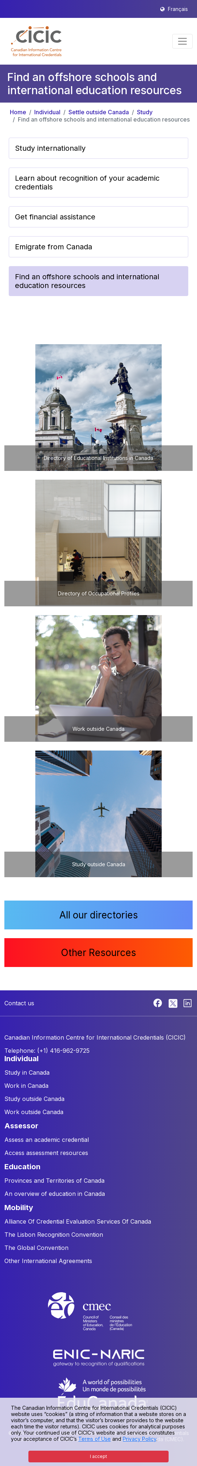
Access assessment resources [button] (46, 1152)
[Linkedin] (187, 1002)
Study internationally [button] (50, 148)
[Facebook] (159, 1002)
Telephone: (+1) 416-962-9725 (47, 1050)
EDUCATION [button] (22, 1166)
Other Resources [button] (98, 952)
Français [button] (178, 9)
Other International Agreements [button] (48, 1260)
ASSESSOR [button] (21, 1125)
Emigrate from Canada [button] (53, 246)
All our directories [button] (98, 915)
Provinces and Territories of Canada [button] (54, 1180)
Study (145, 112)
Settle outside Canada (98, 112)
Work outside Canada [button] (33, 1112)
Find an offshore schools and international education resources (104, 119)
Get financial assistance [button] (55, 216)
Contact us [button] (19, 1003)
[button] (36, 41)
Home (18, 112)
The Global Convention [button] (36, 1247)
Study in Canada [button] (27, 1072)
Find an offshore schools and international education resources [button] (87, 281)
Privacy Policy (139, 1439)
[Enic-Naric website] (98, 1357)
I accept (98, 1456)
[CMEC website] (98, 1318)
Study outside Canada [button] (34, 1098)
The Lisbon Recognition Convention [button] (53, 1234)
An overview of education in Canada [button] (54, 1193)
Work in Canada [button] (26, 1085)
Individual (47, 112)
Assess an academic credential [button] (46, 1139)
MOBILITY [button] (18, 1207)
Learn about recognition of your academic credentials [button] (87, 182)
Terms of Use (94, 1439)
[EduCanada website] (102, 1393)
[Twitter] (174, 1002)
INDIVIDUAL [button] (21, 1058)
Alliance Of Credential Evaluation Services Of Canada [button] (77, 1221)
